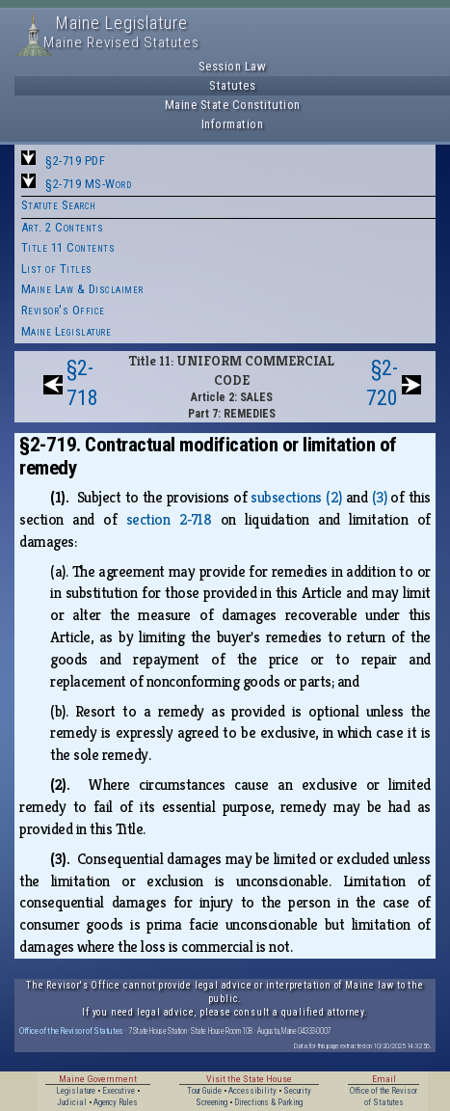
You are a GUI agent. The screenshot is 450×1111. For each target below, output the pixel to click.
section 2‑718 (169, 519)
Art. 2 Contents (62, 227)
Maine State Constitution (233, 104)
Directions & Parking (268, 1102)
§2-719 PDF (75, 160)
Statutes (232, 85)
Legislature (75, 1091)
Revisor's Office (63, 310)
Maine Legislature (66, 331)
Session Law (233, 66)
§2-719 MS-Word (88, 183)
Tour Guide (204, 1091)
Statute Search (58, 205)
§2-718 (82, 383)
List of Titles (57, 268)
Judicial (72, 1102)
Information (232, 124)
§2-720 (382, 383)
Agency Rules (115, 1102)
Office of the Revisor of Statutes (71, 1030)
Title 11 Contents (68, 247)
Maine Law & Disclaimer (82, 289)
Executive (118, 1091)
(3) (379, 497)
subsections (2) (296, 497)
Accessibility (252, 1091)
